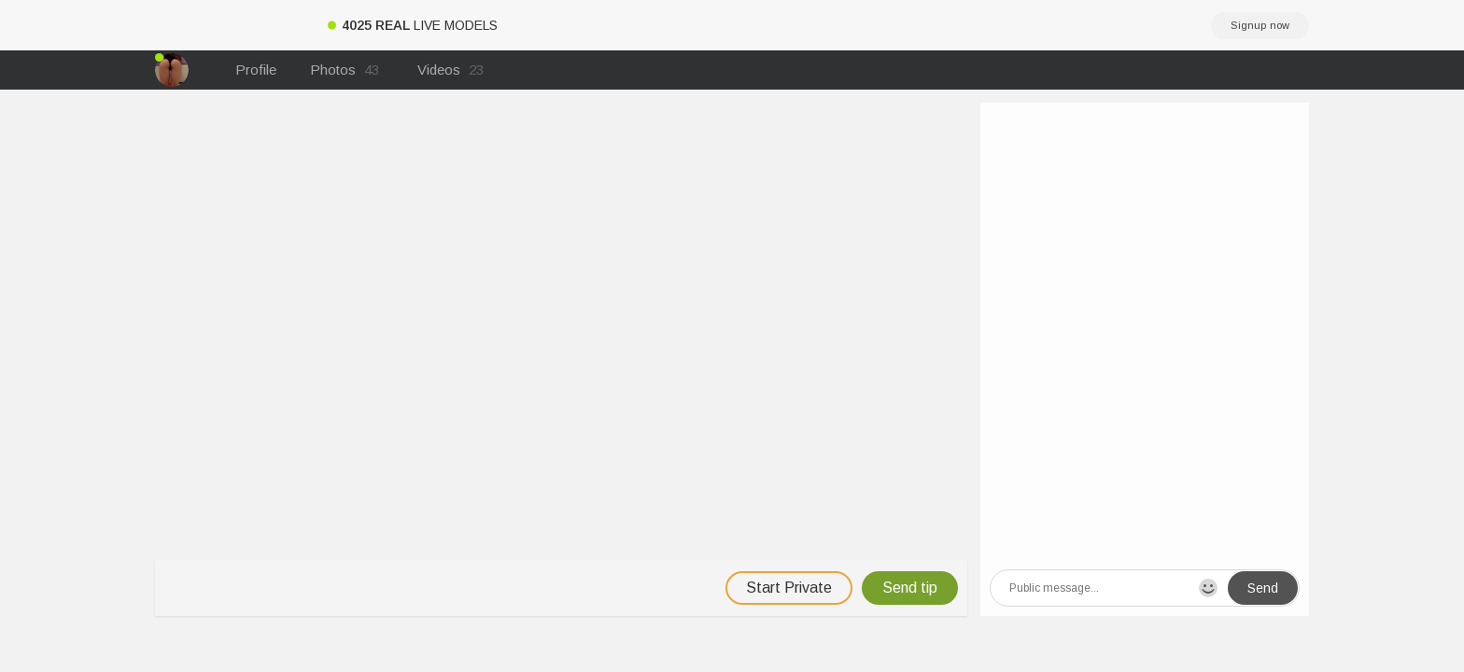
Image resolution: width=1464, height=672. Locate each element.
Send (1262, 588)
